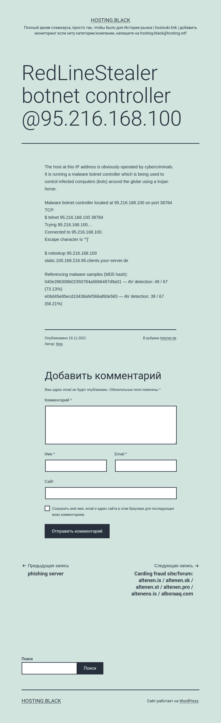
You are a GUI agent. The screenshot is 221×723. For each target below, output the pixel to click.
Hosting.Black (110, 20)
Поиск (27, 659)
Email (121, 454)
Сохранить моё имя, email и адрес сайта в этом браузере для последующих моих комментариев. (113, 511)
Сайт (49, 481)
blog (59, 344)
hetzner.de (168, 338)
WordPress (189, 701)
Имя (50, 454)
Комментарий (58, 400)
